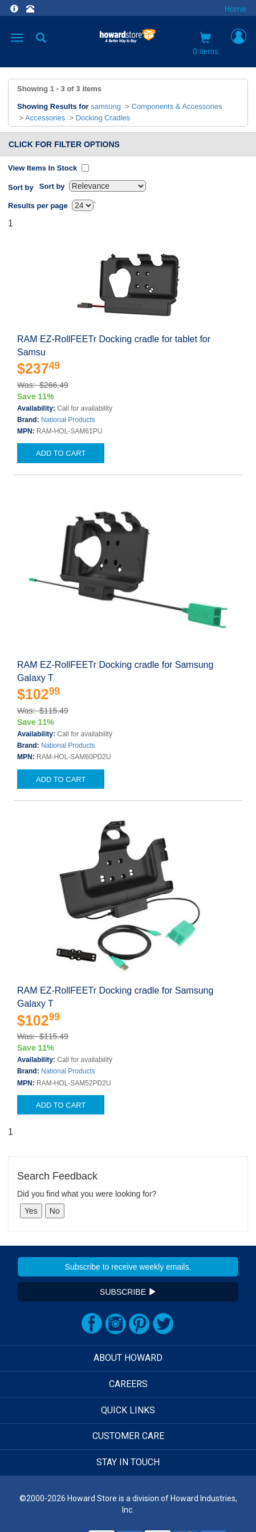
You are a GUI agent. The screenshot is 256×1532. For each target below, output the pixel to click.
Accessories (45, 118)
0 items (205, 44)
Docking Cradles (103, 118)
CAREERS (128, 1384)
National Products (68, 420)
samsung (106, 106)
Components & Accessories (177, 106)
